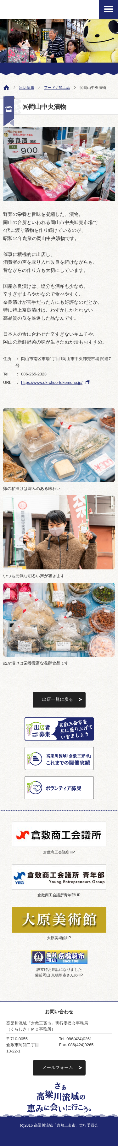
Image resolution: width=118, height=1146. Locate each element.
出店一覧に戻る (57, 699)
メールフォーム (57, 1067)
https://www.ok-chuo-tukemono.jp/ (51, 382)
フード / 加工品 (57, 87)
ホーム (4, 87)
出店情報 (26, 87)
